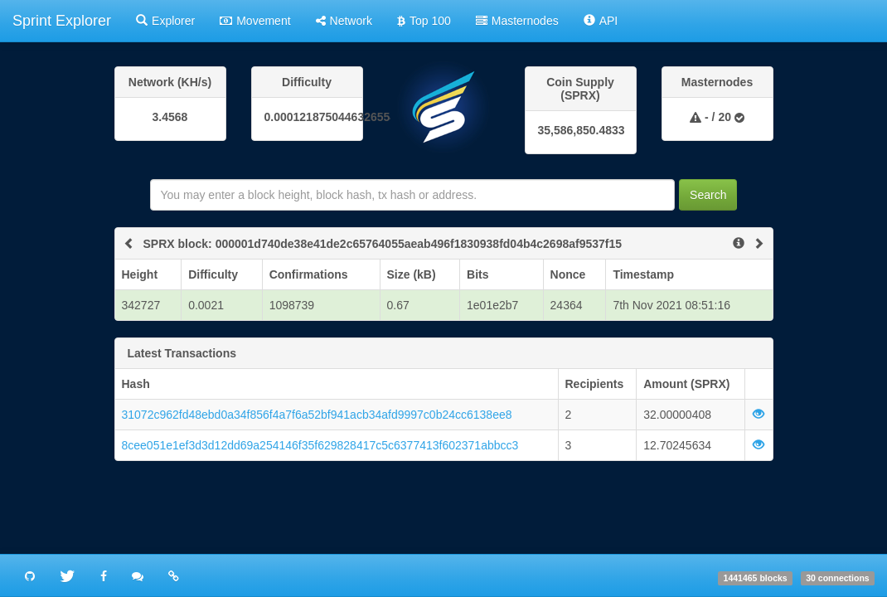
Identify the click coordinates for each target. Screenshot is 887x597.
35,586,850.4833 (580, 130)
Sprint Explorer (61, 20)
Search (708, 194)
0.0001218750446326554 (307, 117)
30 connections (837, 578)
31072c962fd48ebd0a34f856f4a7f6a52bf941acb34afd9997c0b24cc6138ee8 (317, 414)
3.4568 (170, 117)
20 (724, 117)
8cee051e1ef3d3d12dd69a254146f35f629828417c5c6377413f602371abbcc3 (320, 445)
